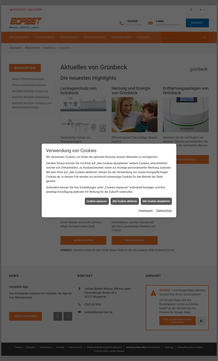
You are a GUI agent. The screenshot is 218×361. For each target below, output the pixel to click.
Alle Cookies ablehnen (125, 201)
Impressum (146, 210)
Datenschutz (164, 210)
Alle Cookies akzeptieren (156, 201)
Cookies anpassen (97, 201)
